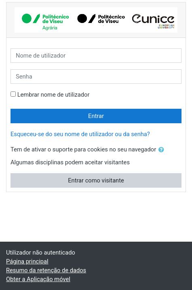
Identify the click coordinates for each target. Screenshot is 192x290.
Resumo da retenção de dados (46, 270)
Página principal (27, 261)
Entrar (96, 116)
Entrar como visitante (96, 180)
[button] (163, 150)
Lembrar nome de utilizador (53, 94)
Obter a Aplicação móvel (38, 279)
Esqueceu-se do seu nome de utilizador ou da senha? (80, 134)
